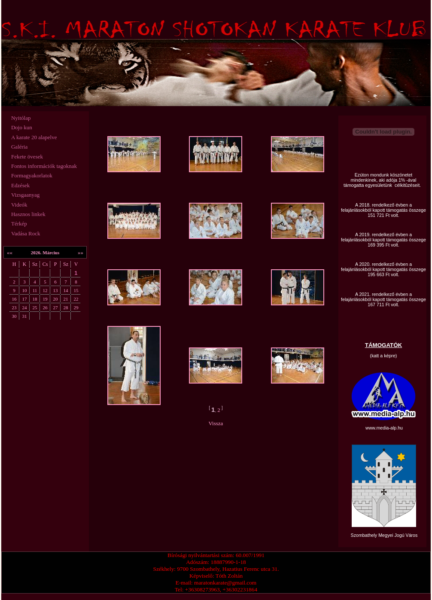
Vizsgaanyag (25, 195)
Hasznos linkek (28, 214)
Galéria (19, 146)
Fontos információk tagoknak (44, 166)
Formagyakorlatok (31, 175)
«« (9, 252)
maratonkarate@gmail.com (225, 582)
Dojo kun (21, 127)
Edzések (20, 185)
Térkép (19, 223)
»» (80, 252)
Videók (19, 204)
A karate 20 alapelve (34, 137)
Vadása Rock (25, 233)
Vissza (216, 423)
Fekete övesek (27, 156)
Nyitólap (21, 118)
